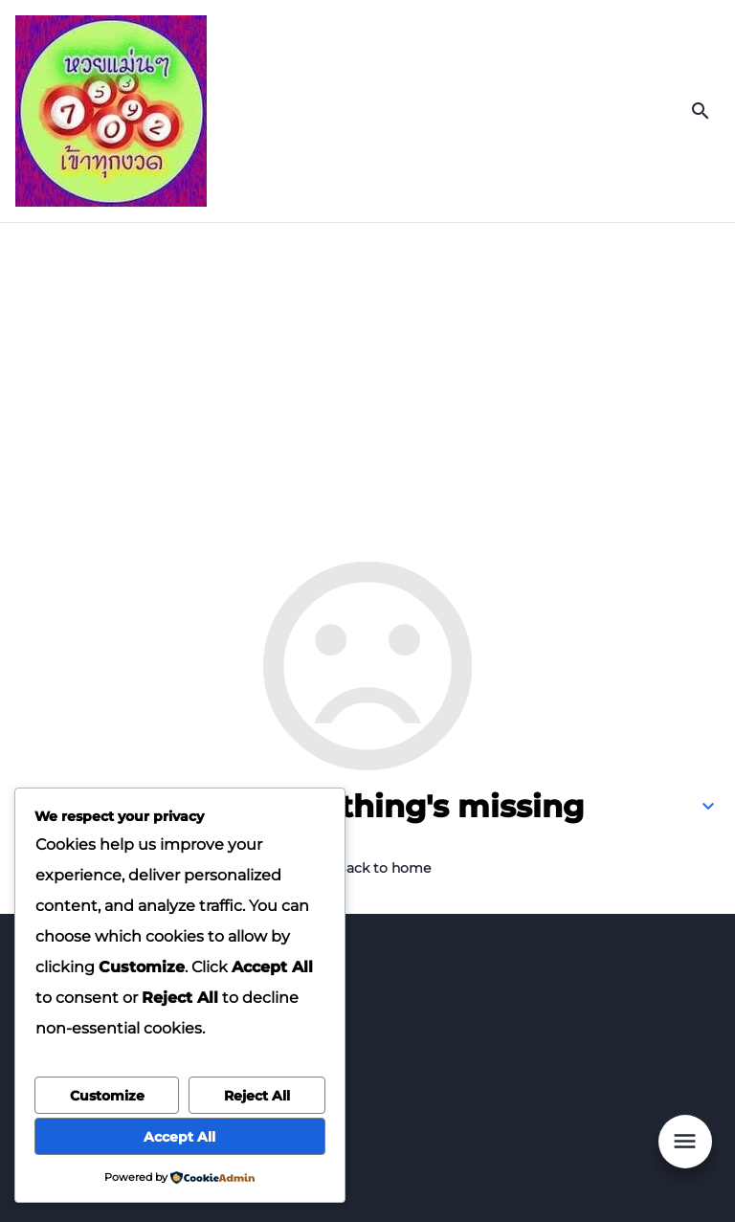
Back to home (383, 868)
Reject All (257, 1095)
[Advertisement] (367, 366)
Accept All (179, 1136)
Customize (107, 1095)
